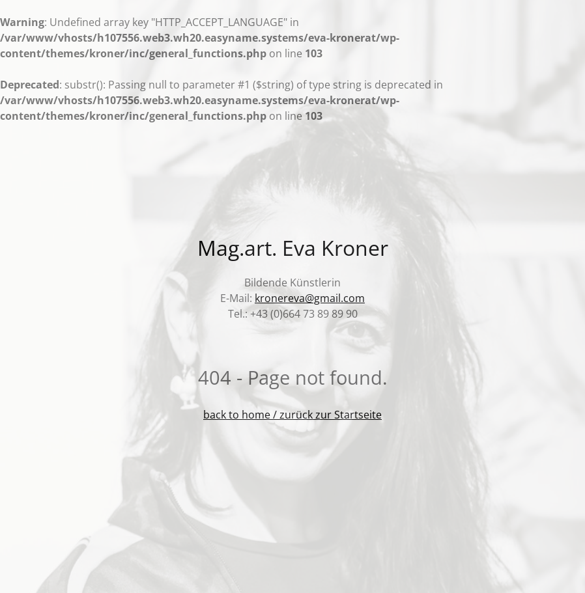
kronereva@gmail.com (310, 298)
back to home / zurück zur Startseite (292, 414)
